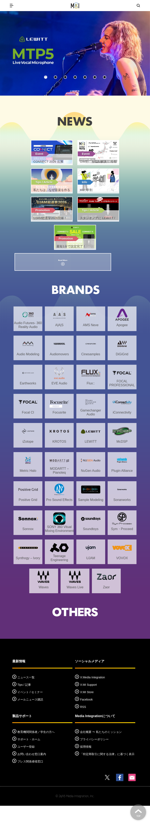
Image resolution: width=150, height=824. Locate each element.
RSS (83, 725)
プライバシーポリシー (94, 757)
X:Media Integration (92, 695)
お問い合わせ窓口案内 (31, 772)
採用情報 (85, 765)
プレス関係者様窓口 (30, 779)
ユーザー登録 (26, 765)
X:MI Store (87, 710)
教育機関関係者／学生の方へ (36, 750)
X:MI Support (88, 703)
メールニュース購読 (30, 717)
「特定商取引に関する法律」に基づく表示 (107, 772)
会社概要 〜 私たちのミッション (101, 750)
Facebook (86, 717)
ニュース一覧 (26, 695)
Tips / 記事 (24, 703)
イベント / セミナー (30, 710)
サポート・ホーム (28, 757)
